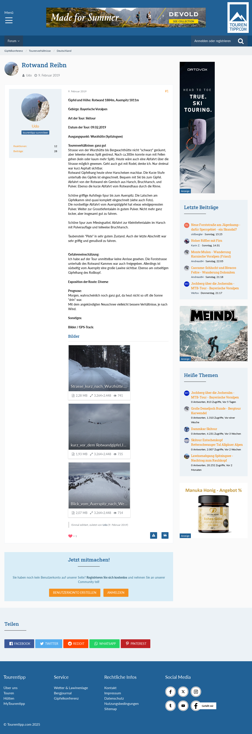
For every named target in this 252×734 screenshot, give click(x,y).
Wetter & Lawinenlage (71, 688)
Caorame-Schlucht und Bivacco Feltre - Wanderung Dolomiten (213, 270)
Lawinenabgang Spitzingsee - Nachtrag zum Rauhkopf (212, 458)
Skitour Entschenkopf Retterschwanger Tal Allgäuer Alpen (217, 442)
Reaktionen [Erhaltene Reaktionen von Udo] (20, 146)
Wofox (195, 293)
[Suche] (241, 41)
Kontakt (110, 688)
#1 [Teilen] (167, 91)
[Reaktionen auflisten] (73, 535)
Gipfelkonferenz (66, 698)
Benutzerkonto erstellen (74, 592)
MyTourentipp (14, 703)
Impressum (112, 693)
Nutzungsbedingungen (121, 703)
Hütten (9, 698)
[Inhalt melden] (153, 535)
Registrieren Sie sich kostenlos (107, 577)
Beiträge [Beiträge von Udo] (18, 151)
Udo (29, 75)
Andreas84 (197, 261)
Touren (9, 693)
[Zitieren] (165, 535)
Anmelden (115, 592)
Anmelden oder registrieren (212, 41)
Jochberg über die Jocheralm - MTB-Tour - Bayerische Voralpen (215, 285)
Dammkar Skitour (204, 429)
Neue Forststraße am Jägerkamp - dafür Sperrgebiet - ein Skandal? (215, 227)
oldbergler (197, 234)
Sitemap (110, 709)
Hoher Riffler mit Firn (206, 240)
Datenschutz (114, 698)
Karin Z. (195, 245)
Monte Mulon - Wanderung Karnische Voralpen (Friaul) (211, 254)
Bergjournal (63, 693)
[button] (19, 643)
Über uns (11, 688)
